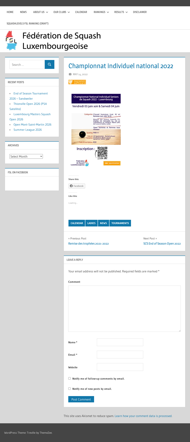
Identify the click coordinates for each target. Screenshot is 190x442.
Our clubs (61, 12)
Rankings (101, 12)
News (23, 12)
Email (72, 354)
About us (40, 12)
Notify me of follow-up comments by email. (98, 378)
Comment (74, 281)
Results (121, 12)
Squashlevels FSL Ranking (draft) (28, 23)
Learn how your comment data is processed (143, 416)
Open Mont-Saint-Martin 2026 (32, 124)
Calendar (81, 12)
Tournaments (120, 223)
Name (72, 342)
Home (10, 12)
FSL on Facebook (18, 172)
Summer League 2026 (28, 129)
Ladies (91, 223)
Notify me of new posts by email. (92, 389)
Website (72, 367)
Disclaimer (140, 12)
